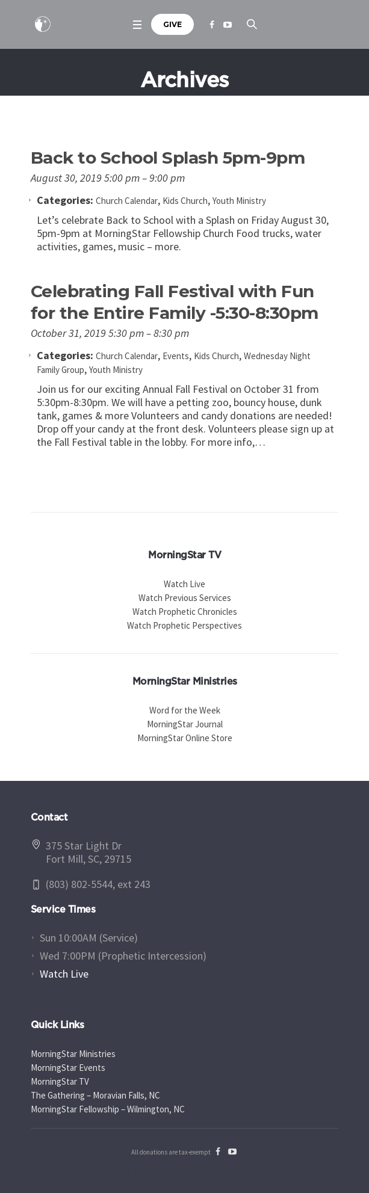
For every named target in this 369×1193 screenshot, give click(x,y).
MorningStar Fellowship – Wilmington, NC (108, 1109)
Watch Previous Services (184, 597)
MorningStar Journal (185, 724)
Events (176, 356)
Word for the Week (184, 710)
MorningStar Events (68, 1067)
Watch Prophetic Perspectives (184, 625)
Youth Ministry (239, 200)
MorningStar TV (60, 1081)
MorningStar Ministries (73, 1053)
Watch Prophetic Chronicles (184, 611)
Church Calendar (127, 200)
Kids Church (185, 200)
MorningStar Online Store (184, 738)
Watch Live (184, 584)
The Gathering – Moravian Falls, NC (95, 1095)
